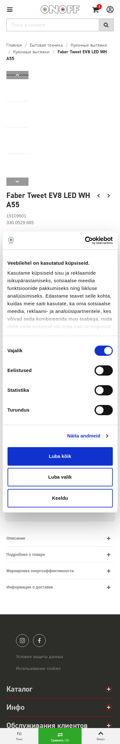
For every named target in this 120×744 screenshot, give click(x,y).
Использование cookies (38, 668)
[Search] (60, 25)
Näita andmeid (83, 435)
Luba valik (60, 477)
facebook (39, 640)
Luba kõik (60, 456)
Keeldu (60, 498)
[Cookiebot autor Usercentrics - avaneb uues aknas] (85, 240)
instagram (22, 640)
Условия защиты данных (39, 657)
